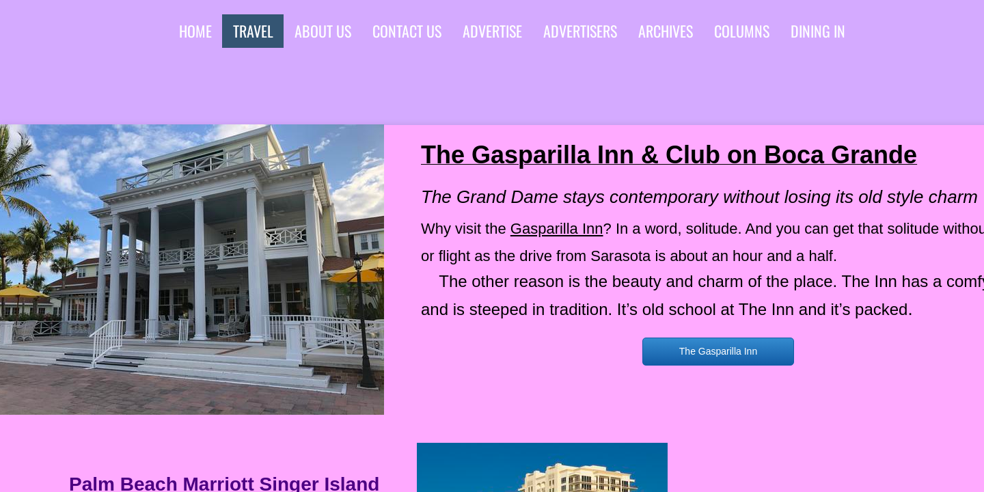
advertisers (580, 31)
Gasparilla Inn (556, 228)
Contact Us (406, 31)
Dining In (818, 31)
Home (195, 31)
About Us (323, 31)
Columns (741, 31)
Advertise (492, 31)
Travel (253, 31)
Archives (665, 31)
